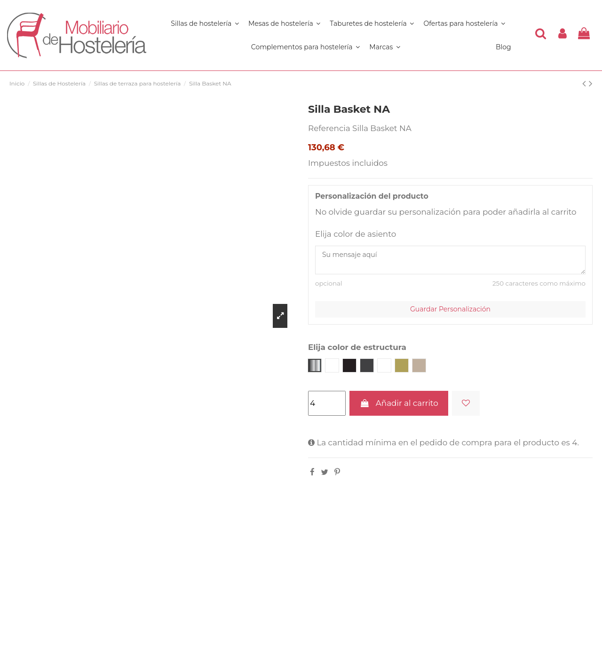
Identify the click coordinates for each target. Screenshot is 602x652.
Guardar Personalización (450, 309)
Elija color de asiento (355, 234)
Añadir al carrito (398, 403)
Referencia (329, 128)
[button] (305, 47)
